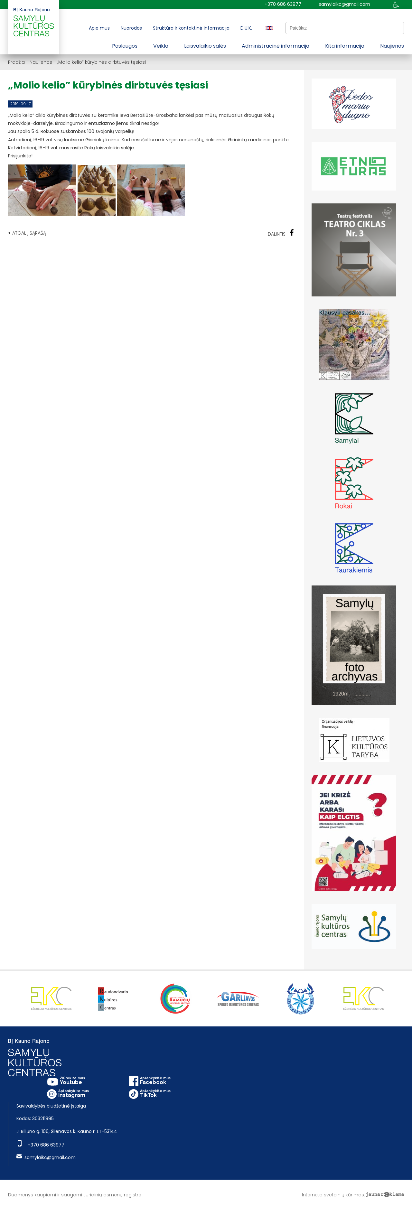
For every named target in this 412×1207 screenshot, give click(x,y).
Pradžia (16, 62)
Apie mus (99, 28)
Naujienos (392, 46)
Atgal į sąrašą (27, 233)
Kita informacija (344, 46)
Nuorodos (131, 28)
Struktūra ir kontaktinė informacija (191, 28)
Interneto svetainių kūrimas (333, 1195)
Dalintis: (281, 233)
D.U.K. (246, 28)
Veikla (160, 46)
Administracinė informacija (275, 46)
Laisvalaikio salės (205, 46)
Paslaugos (124, 46)
